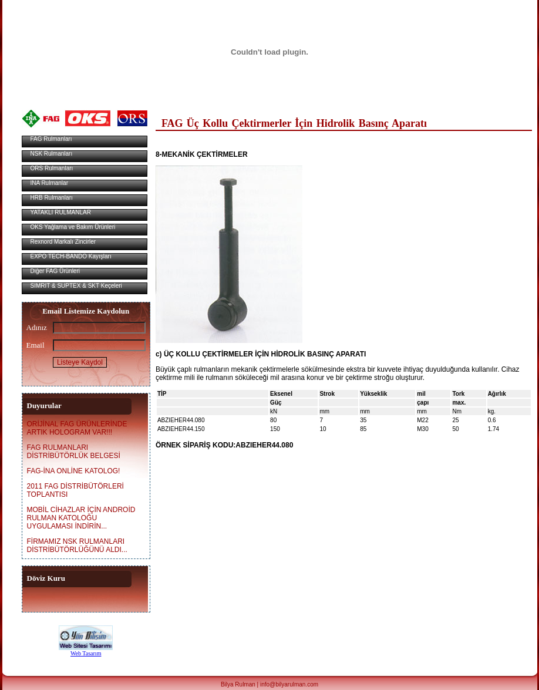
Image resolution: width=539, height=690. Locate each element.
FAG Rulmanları (52, 139)
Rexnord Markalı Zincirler (63, 241)
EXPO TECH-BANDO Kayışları (71, 256)
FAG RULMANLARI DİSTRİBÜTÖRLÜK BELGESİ (73, 451)
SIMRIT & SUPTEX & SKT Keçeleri (76, 285)
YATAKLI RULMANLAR (61, 212)
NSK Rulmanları (51, 153)
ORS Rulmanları (51, 168)
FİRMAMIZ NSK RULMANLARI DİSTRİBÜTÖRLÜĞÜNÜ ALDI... (77, 545)
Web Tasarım (85, 653)
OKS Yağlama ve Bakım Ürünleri (73, 227)
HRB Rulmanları (52, 197)
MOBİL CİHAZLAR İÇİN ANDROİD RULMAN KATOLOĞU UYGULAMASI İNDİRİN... (81, 518)
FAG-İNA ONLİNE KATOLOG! (73, 471)
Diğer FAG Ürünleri (56, 271)
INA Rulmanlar (50, 183)
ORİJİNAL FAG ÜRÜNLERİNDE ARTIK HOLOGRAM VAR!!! (77, 428)
